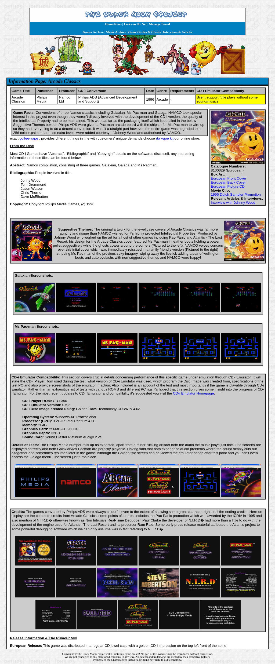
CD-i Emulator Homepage (193, 393)
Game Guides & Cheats (144, 32)
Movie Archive (116, 32)
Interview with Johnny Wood (233, 202)
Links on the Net (135, 24)
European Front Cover (228, 178)
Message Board (159, 24)
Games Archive (93, 32)
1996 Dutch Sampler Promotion (236, 194)
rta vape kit (164, 138)
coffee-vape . (30, 138)
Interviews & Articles (177, 32)
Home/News (113, 24)
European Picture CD (228, 186)
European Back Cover (228, 182)
